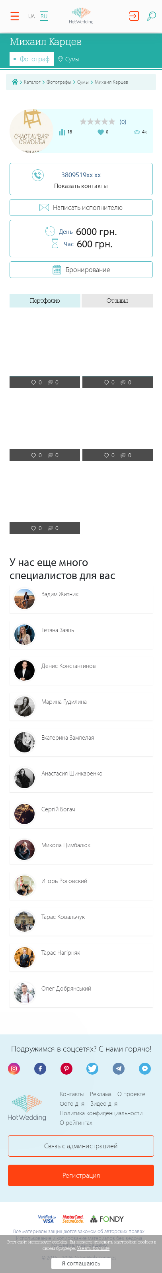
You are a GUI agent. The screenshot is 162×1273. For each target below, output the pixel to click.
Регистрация (81, 1175)
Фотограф (35, 58)
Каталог (32, 81)
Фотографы (59, 81)
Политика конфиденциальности (101, 1113)
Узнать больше (93, 1248)
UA (31, 16)
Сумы (83, 81)
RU (44, 16)
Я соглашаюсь (81, 1263)
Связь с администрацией (81, 1145)
